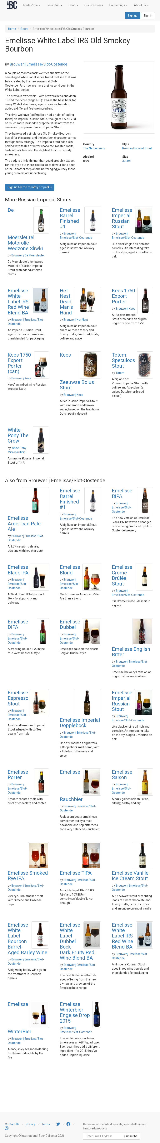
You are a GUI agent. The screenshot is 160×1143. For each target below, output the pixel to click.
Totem (120, 373)
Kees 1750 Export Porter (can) (19, 363)
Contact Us (12, 1124)
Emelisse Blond (70, 569)
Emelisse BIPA (122, 493)
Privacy (30, 1124)
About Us (141, 5)
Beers (24, 28)
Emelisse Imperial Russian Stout (122, 218)
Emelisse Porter (18, 774)
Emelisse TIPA (76, 873)
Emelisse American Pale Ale (24, 523)
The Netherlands (94, 148)
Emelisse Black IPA (18, 569)
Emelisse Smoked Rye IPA (28, 875)
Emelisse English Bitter (131, 651)
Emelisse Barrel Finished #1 (70, 218)
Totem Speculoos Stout (123, 360)
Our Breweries (93, 5)
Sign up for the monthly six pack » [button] (30, 187)
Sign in (148, 15)
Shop (73, 5)
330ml (126, 161)
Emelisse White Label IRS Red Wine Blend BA (18, 302)
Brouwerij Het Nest (76, 319)
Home (12, 28)
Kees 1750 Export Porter (123, 296)
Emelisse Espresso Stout (18, 698)
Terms (45, 1124)
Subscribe (131, 1136)
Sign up (133, 15)
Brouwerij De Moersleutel (27, 255)
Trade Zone (32, 5)
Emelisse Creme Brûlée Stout (122, 575)
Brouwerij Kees (125, 308)
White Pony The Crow (18, 435)
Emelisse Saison (122, 774)
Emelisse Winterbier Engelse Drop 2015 (75, 1012)
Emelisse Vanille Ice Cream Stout (130, 875)
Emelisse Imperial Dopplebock (80, 722)
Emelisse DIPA (18, 624)
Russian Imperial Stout (137, 148)
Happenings (118, 5)
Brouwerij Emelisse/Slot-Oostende (38, 64)
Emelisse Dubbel (70, 624)
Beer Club (54, 5)
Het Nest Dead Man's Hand (66, 302)
